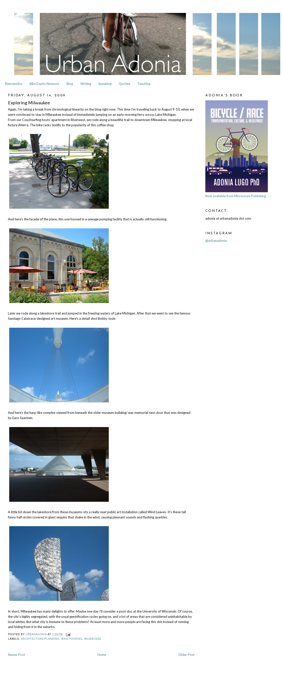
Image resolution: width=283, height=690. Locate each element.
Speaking (105, 84)
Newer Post (16, 655)
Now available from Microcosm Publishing (235, 196)
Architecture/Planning (40, 638)
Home (101, 655)
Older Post (186, 655)
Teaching (143, 84)
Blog (69, 84)
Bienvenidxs (13, 84)
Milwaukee (93, 638)
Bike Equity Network (44, 84)
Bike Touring (71, 638)
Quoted (124, 84)
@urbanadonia (216, 241)
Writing (85, 84)
